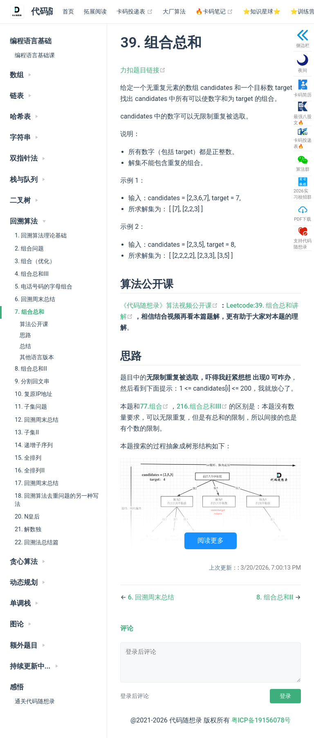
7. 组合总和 (29, 312)
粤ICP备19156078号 (261, 720)
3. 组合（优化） (35, 261)
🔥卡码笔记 (214, 11)
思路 (25, 335)
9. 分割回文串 (32, 381)
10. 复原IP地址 (33, 394)
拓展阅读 (95, 11)
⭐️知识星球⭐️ (261, 11)
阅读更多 (210, 540)
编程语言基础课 (35, 55)
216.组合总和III (203, 406)
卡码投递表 (135, 11)
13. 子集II (27, 432)
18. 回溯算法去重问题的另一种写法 (57, 499)
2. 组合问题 (29, 248)
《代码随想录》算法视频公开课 (170, 305)
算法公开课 (34, 324)
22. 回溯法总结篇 (36, 542)
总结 (25, 346)
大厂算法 (174, 11)
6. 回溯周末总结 (35, 299)
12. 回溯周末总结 (36, 419)
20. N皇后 (27, 516)
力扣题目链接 (143, 70)
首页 (68, 11)
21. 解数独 (28, 529)
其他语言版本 (37, 357)
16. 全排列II (30, 470)
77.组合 (155, 406)
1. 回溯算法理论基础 (41, 235)
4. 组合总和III (32, 274)
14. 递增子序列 (34, 445)
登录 (285, 696)
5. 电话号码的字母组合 (43, 286)
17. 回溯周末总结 (36, 483)
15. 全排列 (28, 457)
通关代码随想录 (35, 701)
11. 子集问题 (31, 406)
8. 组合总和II (31, 368)
